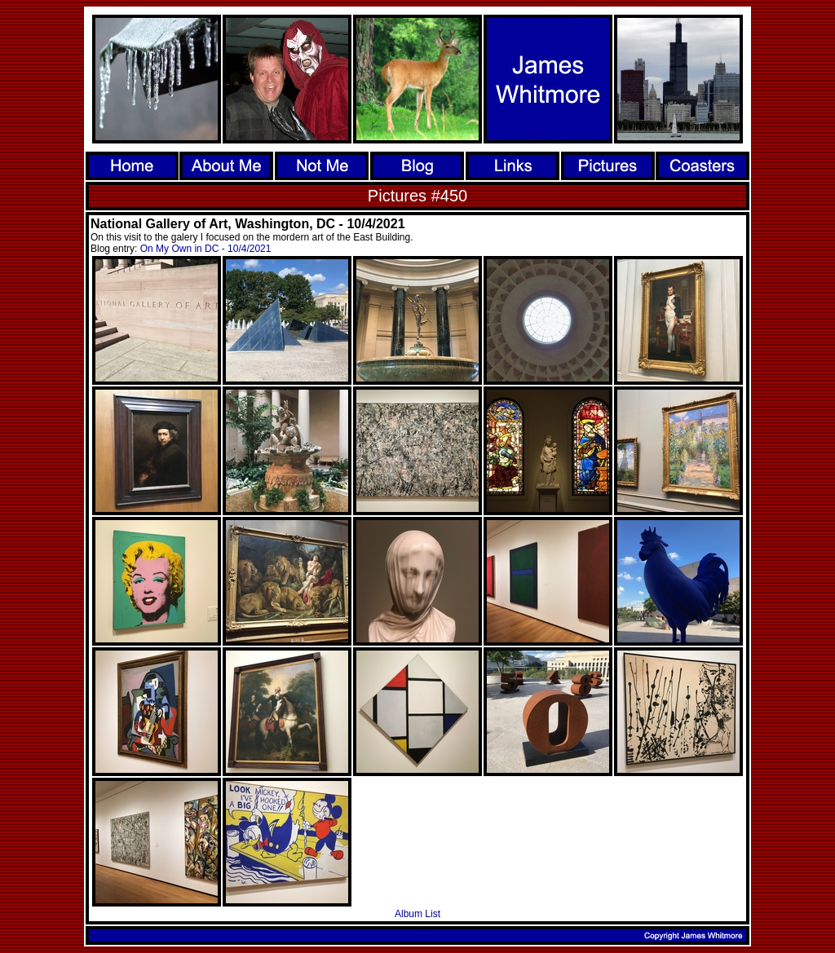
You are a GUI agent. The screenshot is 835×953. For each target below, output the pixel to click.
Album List (417, 914)
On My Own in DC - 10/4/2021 (206, 248)
